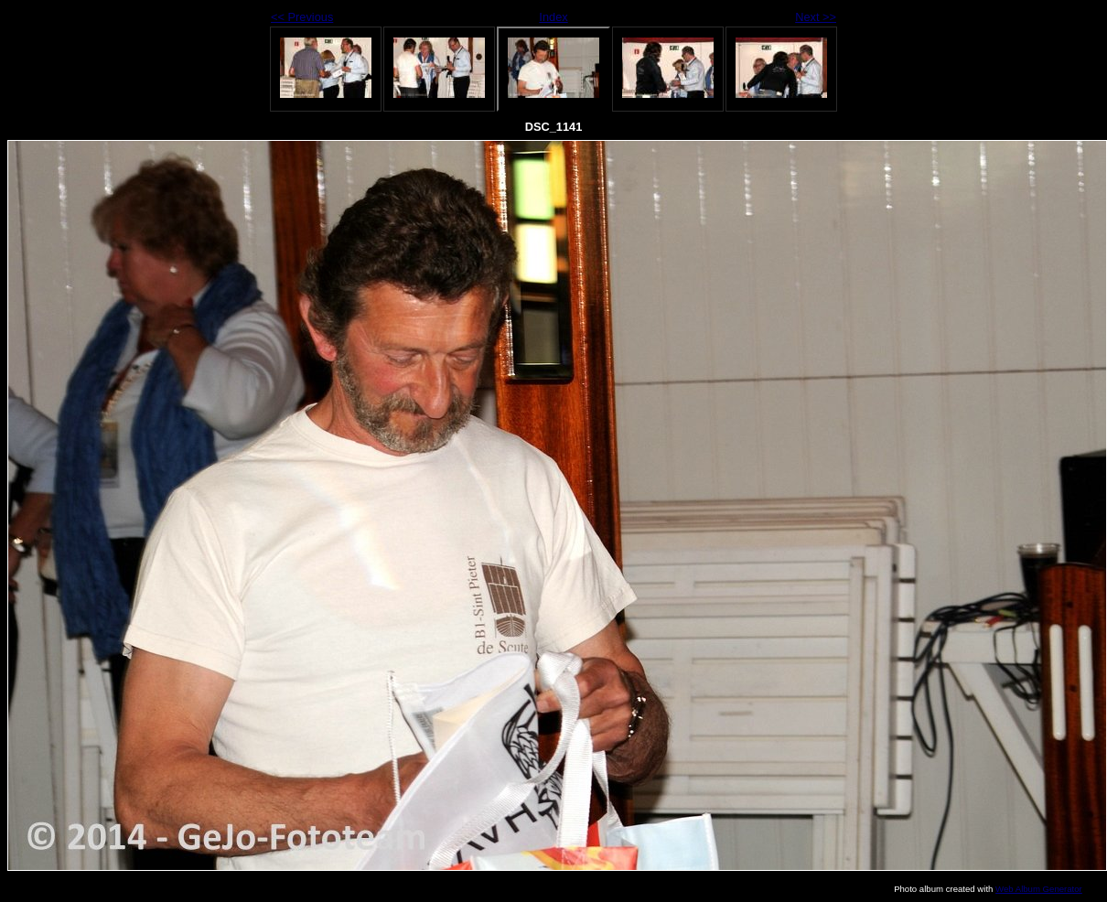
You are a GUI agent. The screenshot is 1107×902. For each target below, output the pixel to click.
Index (553, 17)
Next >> (815, 17)
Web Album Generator (1038, 889)
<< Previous (302, 17)
